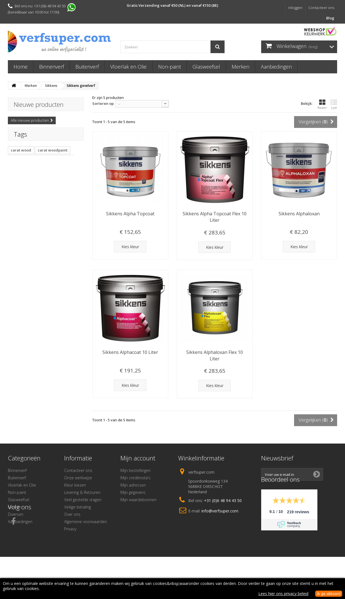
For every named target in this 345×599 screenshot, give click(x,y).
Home (21, 66)
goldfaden (20, 180)
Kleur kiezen (75, 485)
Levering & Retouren (82, 492)
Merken (240, 66)
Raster (322, 104)
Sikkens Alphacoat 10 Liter (130, 352)
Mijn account (137, 458)
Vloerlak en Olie (128, 66)
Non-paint (169, 66)
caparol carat (59, 163)
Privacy (70, 529)
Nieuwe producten (39, 104)
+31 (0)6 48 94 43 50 (223, 500)
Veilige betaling (77, 507)
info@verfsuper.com (219, 511)
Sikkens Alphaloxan (299, 214)
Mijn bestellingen (135, 470)
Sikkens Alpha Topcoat (130, 214)
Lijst (333, 104)
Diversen (15, 514)
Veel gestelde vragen (82, 499)
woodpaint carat (26, 163)
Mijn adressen (133, 485)
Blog (330, 18)
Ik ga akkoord (328, 593)
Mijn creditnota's (135, 477)
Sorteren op (103, 103)
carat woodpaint (53, 155)
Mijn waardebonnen (138, 499)
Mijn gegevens (132, 492)
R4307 (60, 189)
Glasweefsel (206, 66)
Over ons (72, 514)
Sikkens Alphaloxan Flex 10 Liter (214, 355)
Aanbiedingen (276, 66)
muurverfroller (59, 172)
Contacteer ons (321, 7)
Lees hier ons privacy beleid (283, 593)
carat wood (21, 155)
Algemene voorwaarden (85, 521)
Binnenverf (51, 66)
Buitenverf (87, 66)
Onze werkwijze (78, 477)
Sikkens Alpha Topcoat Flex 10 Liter (215, 217)
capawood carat (25, 172)
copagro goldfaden (53, 180)
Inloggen (295, 7)
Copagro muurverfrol (30, 189)
